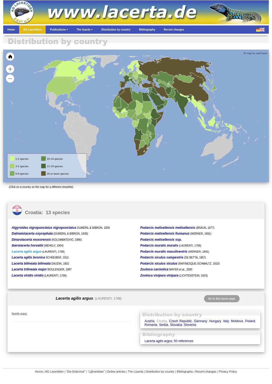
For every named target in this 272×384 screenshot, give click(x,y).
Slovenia (190, 325)
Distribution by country (160, 371)
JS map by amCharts (255, 53)
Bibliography (185, 371)
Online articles (116, 371)
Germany (200, 321)
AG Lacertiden (54, 371)
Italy (226, 321)
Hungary (215, 321)
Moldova (237, 321)
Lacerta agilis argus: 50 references (168, 341)
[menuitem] (163, 99)
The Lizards (135, 371)
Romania (150, 325)
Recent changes (205, 371)
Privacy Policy (228, 371)
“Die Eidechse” (75, 371)
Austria (149, 321)
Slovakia (176, 325)
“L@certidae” (96, 371)
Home (39, 371)
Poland (250, 321)
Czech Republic (180, 321)
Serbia (163, 325)
